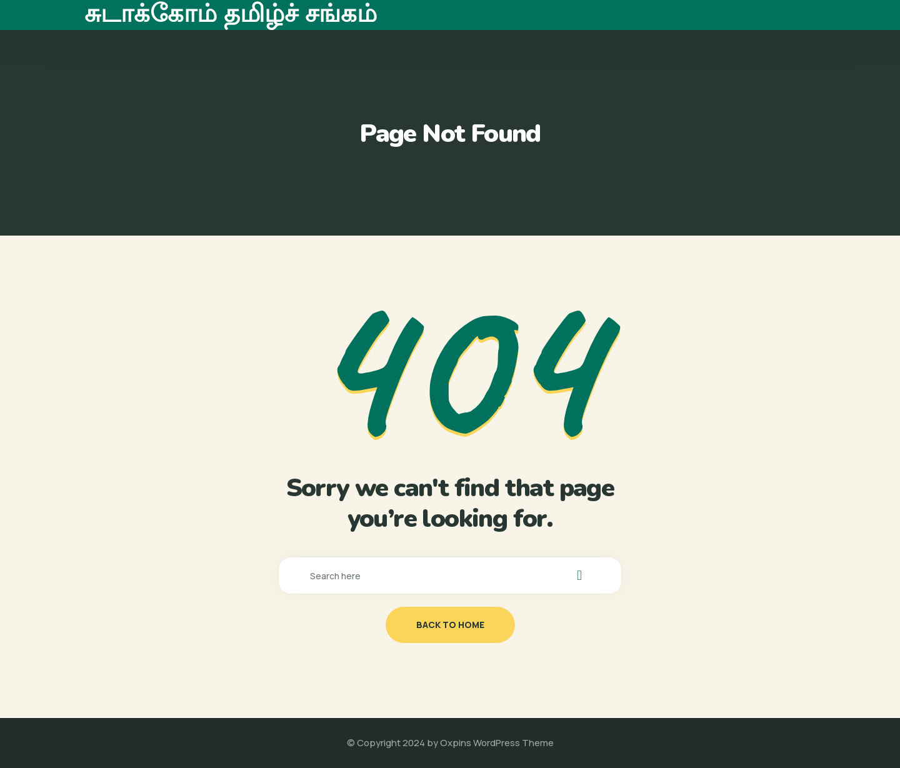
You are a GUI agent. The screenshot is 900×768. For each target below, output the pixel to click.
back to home (450, 625)
